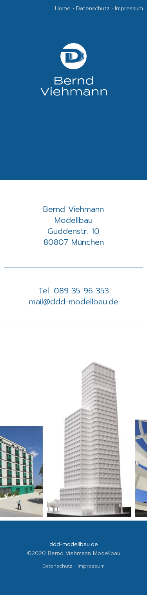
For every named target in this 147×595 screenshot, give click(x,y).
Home (63, 8)
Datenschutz (92, 8)
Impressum (129, 8)
